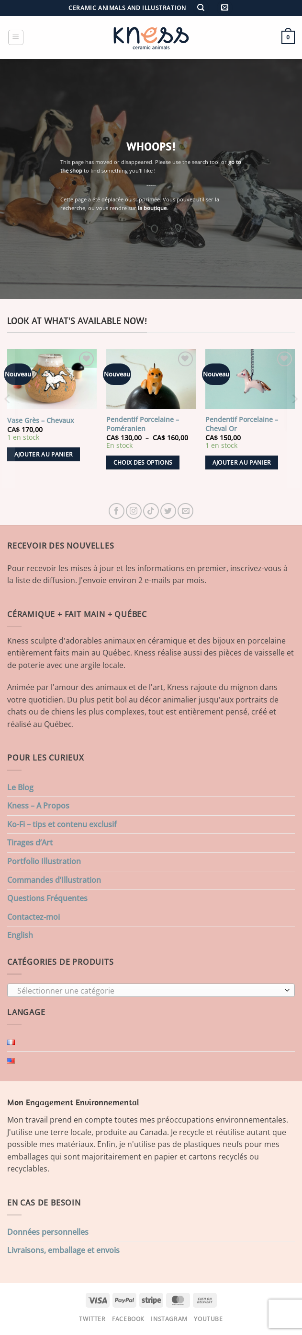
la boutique (152, 207)
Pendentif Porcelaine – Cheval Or (241, 424)
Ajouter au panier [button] (43, 454)
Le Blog (20, 787)
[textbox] (148, 990)
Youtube (208, 1319)
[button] (225, 8)
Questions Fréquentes (47, 898)
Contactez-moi (33, 917)
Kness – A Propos (38, 805)
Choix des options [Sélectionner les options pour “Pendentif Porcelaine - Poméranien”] (143, 462)
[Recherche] (201, 8)
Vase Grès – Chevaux (40, 420)
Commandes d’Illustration (54, 880)
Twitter (92, 1319)
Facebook (128, 1319)
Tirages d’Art (30, 842)
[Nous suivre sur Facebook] (116, 511)
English (20, 935)
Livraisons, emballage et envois (63, 1250)
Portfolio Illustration (44, 861)
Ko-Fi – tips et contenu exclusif (62, 824)
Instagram (169, 1319)
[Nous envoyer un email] (185, 511)
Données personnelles (48, 1232)
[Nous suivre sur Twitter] (168, 511)
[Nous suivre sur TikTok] (151, 511)
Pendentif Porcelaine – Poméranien (142, 424)
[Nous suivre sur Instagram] (134, 511)
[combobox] (151, 990)
